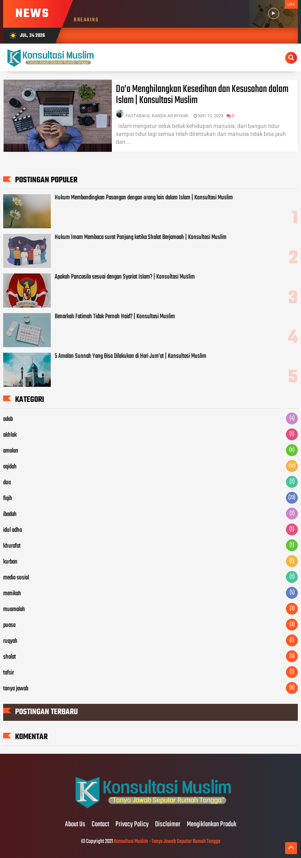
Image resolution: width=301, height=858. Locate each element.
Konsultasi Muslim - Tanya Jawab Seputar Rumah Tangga (167, 841)
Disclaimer (167, 824)
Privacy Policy (132, 824)
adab (8, 419)
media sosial (16, 578)
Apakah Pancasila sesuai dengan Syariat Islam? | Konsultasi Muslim (125, 277)
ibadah (10, 514)
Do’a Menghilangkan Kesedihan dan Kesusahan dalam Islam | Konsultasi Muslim (202, 94)
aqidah (10, 467)
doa (7, 483)
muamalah (14, 609)
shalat (9, 657)
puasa (9, 625)
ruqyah (10, 641)
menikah (12, 594)
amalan (10, 451)
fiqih (7, 498)
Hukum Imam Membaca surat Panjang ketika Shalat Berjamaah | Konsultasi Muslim (140, 237)
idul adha (12, 530)
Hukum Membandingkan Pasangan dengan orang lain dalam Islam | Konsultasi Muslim (144, 198)
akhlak (10, 435)
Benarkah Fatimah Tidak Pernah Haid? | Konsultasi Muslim (115, 316)
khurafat (12, 546)
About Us (75, 824)
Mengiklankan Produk (211, 824)
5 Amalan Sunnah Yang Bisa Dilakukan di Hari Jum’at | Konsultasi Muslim (130, 356)
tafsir (8, 673)
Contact (100, 824)
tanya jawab (15, 689)
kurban (10, 562)
